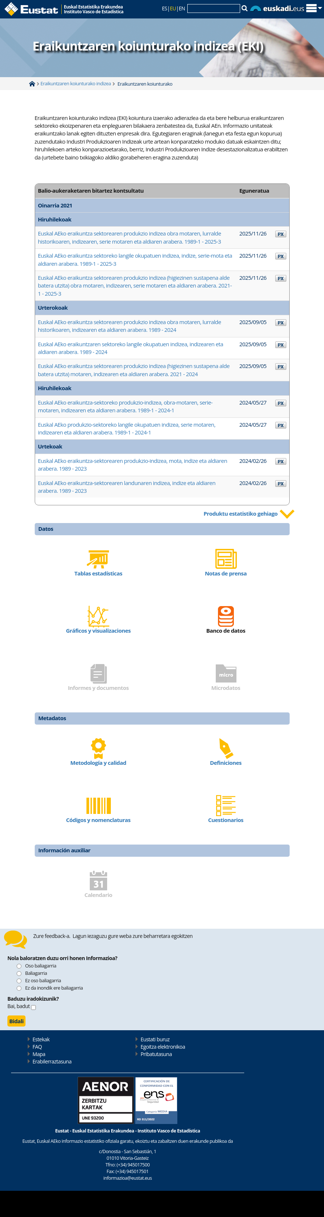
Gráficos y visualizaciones (98, 630)
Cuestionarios (225, 820)
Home (32, 84)
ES (164, 8)
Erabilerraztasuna (52, 1061)
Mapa (39, 1054)
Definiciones (225, 762)
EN (182, 8)
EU (173, 8)
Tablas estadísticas (98, 573)
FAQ (37, 1046)
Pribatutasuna (156, 1054)
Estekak (41, 1039)
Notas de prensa (225, 573)
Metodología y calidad (98, 762)
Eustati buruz (155, 1039)
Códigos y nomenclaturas (98, 820)
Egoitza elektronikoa (162, 1046)
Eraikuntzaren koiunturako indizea (76, 83)
